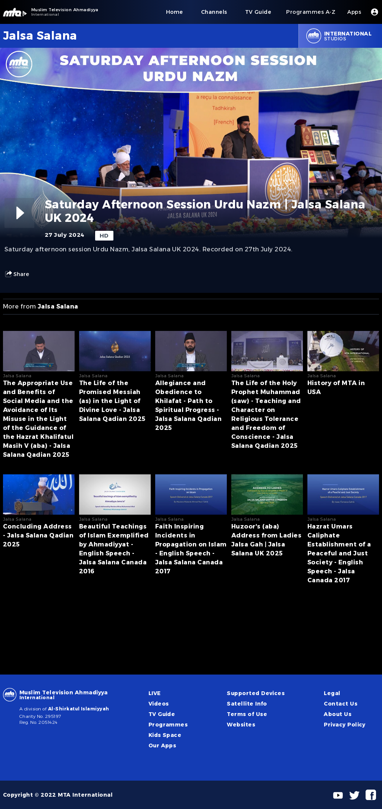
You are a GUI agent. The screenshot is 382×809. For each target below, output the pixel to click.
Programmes (168, 724)
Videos (158, 703)
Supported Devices (256, 693)
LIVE (154, 693)
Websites (241, 724)
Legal (332, 693)
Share (16, 274)
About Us (337, 714)
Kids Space (165, 735)
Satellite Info (247, 703)
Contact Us (340, 703)
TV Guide (161, 714)
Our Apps (162, 745)
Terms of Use (247, 714)
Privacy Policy (345, 724)
